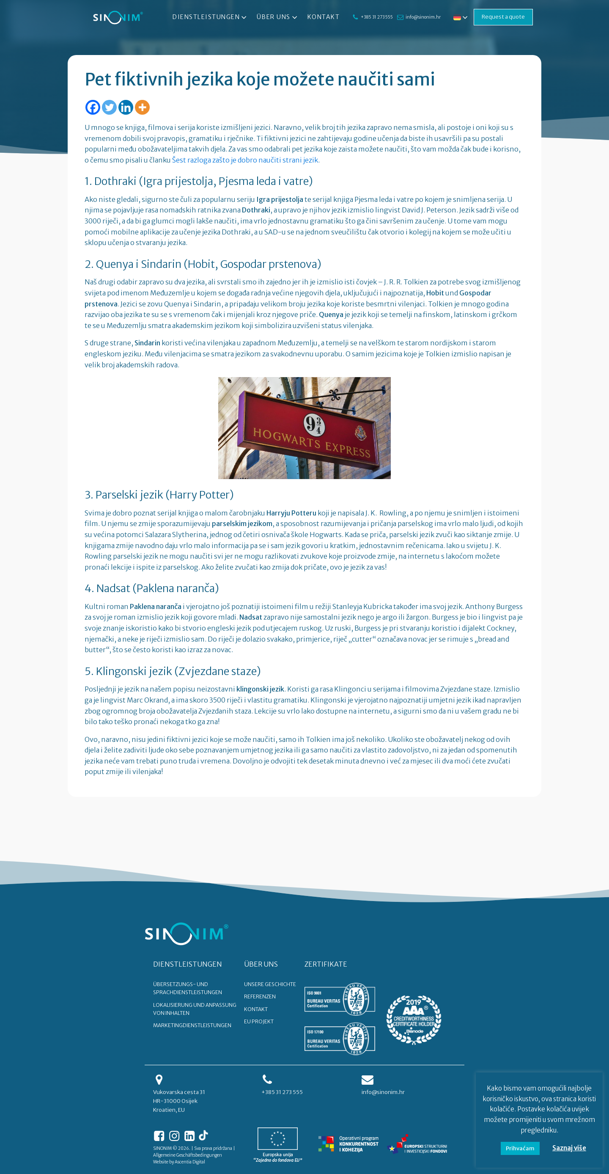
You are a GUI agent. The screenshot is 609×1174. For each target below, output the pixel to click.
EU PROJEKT (259, 1021)
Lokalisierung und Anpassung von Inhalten (194, 1009)
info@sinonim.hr (423, 17)
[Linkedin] (125, 107)
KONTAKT (256, 1009)
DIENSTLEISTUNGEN (187, 964)
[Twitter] (109, 107)
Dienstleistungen (210, 17)
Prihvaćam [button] (520, 1148)
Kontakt (323, 17)
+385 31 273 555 (377, 17)
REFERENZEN (260, 996)
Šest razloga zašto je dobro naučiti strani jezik (245, 160)
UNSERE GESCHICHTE (270, 984)
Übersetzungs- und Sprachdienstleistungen (187, 988)
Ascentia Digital (190, 1162)
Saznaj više (569, 1148)
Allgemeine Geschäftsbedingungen (187, 1155)
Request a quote (503, 16)
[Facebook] (92, 107)
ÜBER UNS (261, 964)
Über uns (278, 17)
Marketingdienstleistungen (192, 1025)
